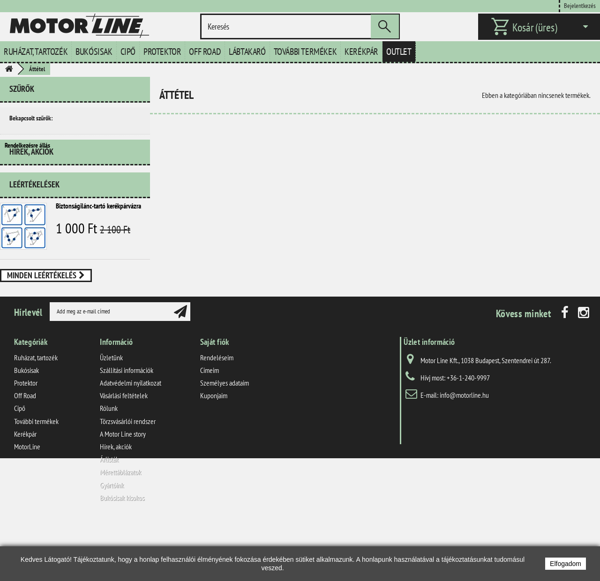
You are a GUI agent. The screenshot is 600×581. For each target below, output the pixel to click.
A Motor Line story (123, 490)
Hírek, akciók (31, 181)
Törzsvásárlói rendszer (128, 477)
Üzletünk (111, 413)
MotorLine (27, 502)
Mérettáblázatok (120, 528)
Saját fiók (214, 398)
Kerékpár (361, 51)
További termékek (305, 51)
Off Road (205, 51)
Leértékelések (34, 210)
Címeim (209, 426)
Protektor (162, 51)
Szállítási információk (126, 426)
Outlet (399, 51)
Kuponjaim (213, 451)
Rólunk (109, 464)
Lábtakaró (247, 51)
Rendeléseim (216, 413)
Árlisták (109, 515)
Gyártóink (112, 540)
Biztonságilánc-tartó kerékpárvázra (98, 232)
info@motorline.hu (464, 451)
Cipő (127, 51)
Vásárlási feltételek (124, 451)
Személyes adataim (224, 439)
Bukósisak (93, 51)
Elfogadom (565, 563)
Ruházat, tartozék (36, 51)
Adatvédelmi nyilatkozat (130, 439)
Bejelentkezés (580, 5)
